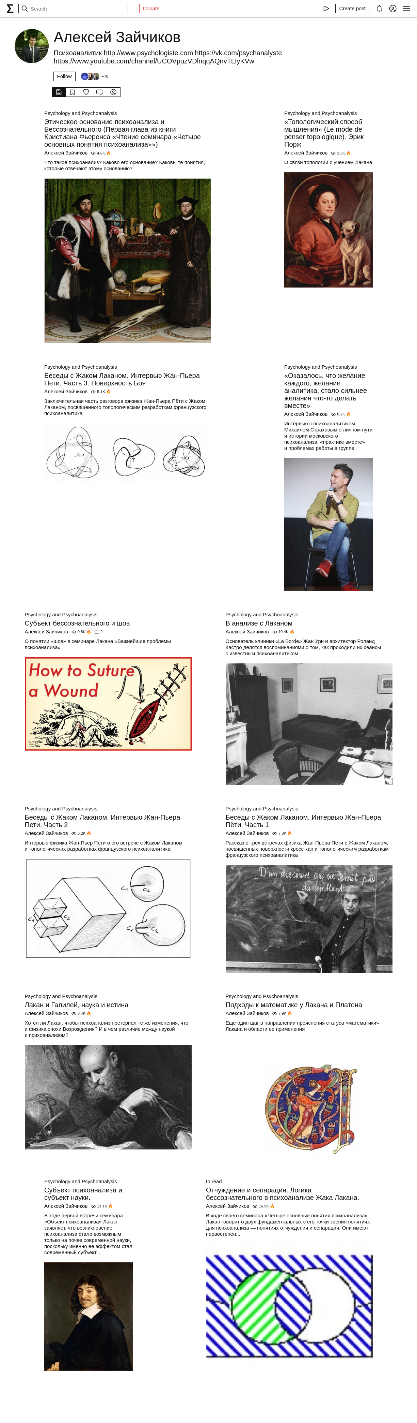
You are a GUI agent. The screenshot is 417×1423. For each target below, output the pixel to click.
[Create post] (352, 8)
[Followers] (94, 76)
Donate (151, 8)
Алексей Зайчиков (65, 153)
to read (214, 1181)
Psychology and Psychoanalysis (80, 113)
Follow (64, 76)
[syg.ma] (10, 8)
